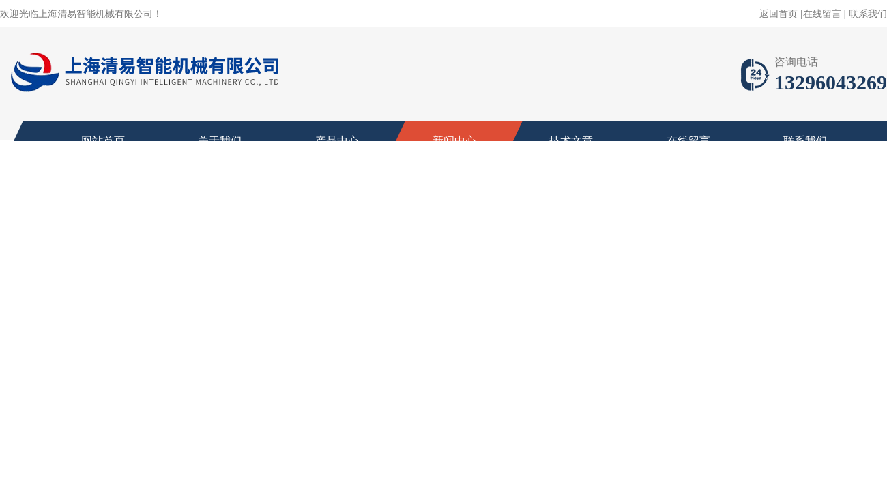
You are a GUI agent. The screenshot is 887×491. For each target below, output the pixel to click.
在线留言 (822, 13)
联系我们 (868, 13)
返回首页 (778, 13)
